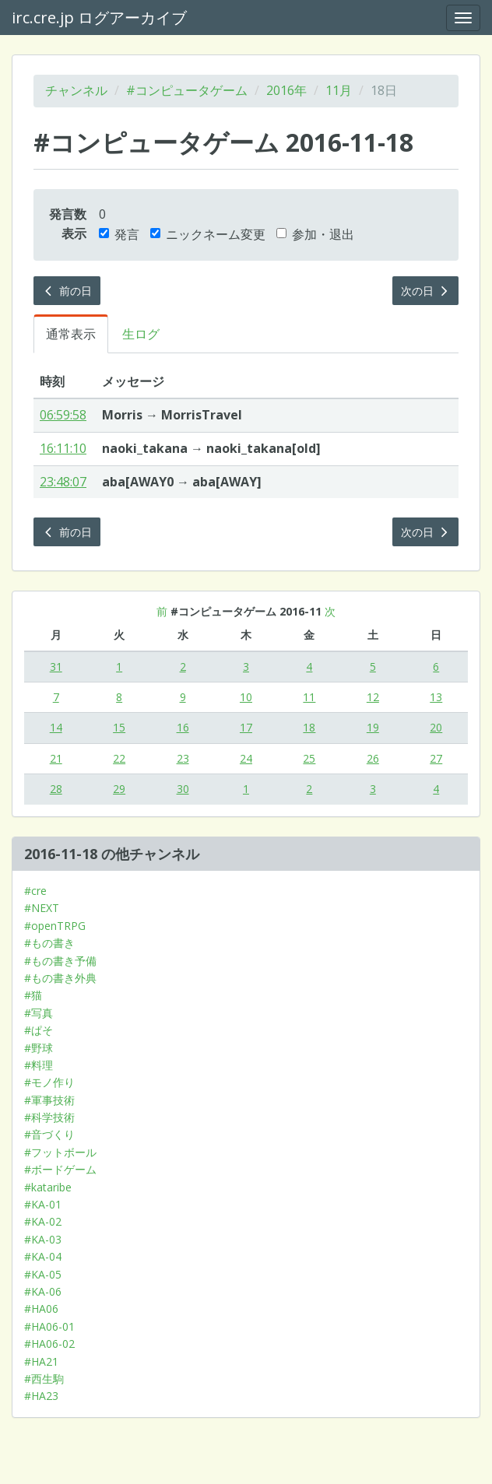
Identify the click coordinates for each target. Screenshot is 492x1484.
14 (56, 727)
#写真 (38, 1012)
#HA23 (41, 1395)
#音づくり (49, 1134)
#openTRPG (55, 925)
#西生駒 (44, 1378)
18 (309, 727)
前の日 (67, 290)
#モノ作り (49, 1082)
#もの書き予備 (60, 960)
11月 (338, 90)
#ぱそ (38, 1030)
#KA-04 (43, 1256)
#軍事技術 (49, 1100)
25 (309, 758)
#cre (35, 890)
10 (246, 696)
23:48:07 (63, 481)
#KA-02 (43, 1221)
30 (183, 788)
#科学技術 (49, 1117)
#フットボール (60, 1152)
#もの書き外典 (60, 977)
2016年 (286, 90)
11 (309, 696)
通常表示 (71, 333)
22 (119, 758)
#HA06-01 (49, 1326)
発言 (119, 234)
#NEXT (41, 907)
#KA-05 (43, 1274)
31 (56, 666)
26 (373, 758)
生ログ (141, 333)
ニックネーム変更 (207, 234)
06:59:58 (63, 414)
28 (56, 788)
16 (183, 727)
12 (373, 696)
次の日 (426, 290)
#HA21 (41, 1361)
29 (119, 788)
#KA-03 (43, 1239)
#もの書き (49, 942)
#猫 (33, 995)
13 (436, 696)
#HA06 (41, 1308)
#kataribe (48, 1187)
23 (183, 758)
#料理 (38, 1065)
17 (246, 727)
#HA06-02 (49, 1343)
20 (436, 727)
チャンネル (76, 90)
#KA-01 (43, 1204)
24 (246, 758)
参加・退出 (315, 234)
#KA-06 (43, 1291)
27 (436, 758)
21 (56, 758)
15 (119, 727)
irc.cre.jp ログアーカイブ (99, 17)
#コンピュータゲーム (187, 90)
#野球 (38, 1047)
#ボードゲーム (60, 1169)
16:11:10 (63, 448)
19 (373, 727)
